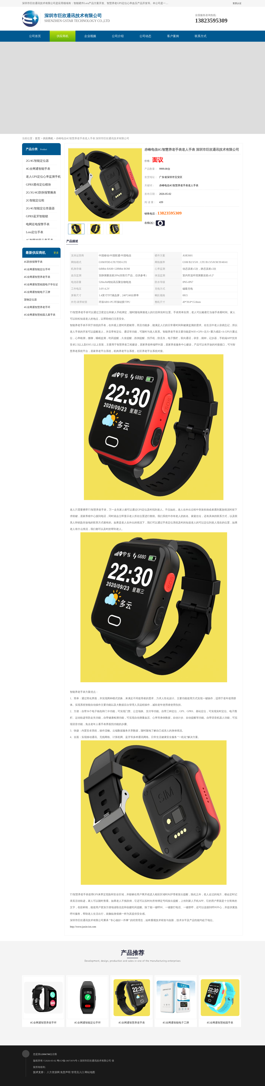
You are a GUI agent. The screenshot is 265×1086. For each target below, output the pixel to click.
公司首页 (35, 36)
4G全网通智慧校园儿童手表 (39, 314)
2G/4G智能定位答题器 (40, 208)
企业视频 (90, 36)
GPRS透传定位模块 (38, 184)
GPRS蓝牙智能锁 (37, 216)
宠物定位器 (30, 299)
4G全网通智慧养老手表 (37, 277)
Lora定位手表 (34, 232)
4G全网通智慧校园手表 (220, 1022)
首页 (37, 138)
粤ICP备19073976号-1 (68, 1060)
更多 (56, 252)
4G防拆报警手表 (33, 261)
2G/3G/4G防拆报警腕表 (41, 192)
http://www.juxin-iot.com (83, 926)
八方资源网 (53, 1072)
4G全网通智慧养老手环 (37, 307)
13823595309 (169, 213)
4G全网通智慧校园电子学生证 (41, 284)
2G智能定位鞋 (35, 200)
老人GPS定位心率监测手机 (43, 176)
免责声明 (65, 1072)
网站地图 (90, 1072)
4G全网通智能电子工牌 (37, 292)
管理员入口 (77, 1072)
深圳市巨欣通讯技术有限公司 (95, 1060)
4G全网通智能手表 (38, 168)
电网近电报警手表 (38, 224)
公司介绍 (118, 36)
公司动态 (145, 36)
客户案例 (173, 36)
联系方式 (200, 36)
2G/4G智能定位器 (37, 160)
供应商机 (62, 36)
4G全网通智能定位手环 (37, 269)
